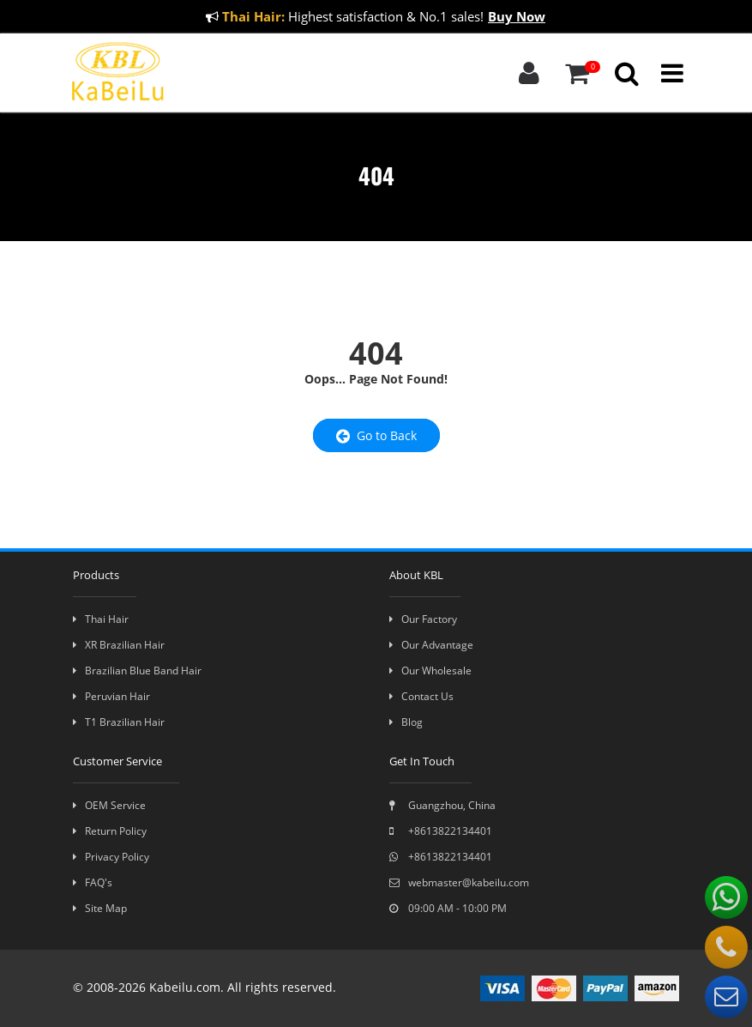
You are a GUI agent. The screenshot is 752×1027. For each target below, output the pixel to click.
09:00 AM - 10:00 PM (448, 908)
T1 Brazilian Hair (119, 722)
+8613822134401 (440, 831)
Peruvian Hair (111, 696)
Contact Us (421, 696)
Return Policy (110, 831)
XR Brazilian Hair (119, 644)
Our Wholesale (430, 670)
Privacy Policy (111, 856)
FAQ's (92, 882)
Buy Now (516, 16)
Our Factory (423, 619)
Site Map (100, 908)
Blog (406, 722)
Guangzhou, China (442, 805)
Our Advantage (431, 644)
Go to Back (376, 435)
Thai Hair (101, 619)
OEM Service (109, 805)
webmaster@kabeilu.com (459, 882)
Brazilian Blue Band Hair (137, 670)
